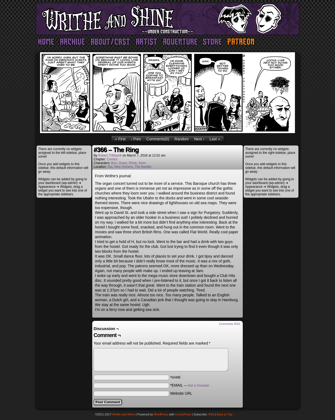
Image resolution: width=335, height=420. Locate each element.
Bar (110, 167)
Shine (133, 163)
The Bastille (143, 167)
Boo (114, 163)
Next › (199, 139)
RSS (211, 414)
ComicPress (183, 414)
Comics (112, 159)
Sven (142, 163)
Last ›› (215, 139)
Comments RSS (229, 323)
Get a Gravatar (198, 385)
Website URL (181, 393)
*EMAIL (189, 385)
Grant (123, 163)
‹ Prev (136, 139)
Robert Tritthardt (110, 155)
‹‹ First (120, 139)
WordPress (161, 414)
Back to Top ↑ (226, 414)
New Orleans (123, 167)
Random (181, 139)
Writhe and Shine (167, 19)
